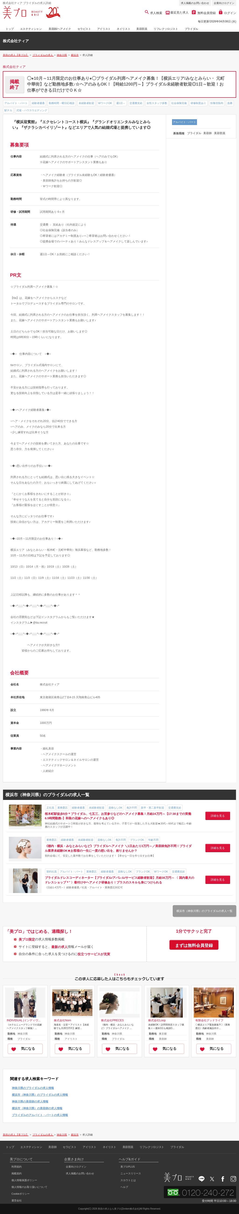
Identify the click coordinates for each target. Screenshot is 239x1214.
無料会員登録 (204, 13)
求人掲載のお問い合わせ (195, 3)
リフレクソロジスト (166, 29)
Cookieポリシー (20, 1193)
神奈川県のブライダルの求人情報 (33, 1088)
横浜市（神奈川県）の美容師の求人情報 (37, 1108)
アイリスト (104, 29)
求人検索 (153, 13)
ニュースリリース (130, 1173)
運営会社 (16, 1200)
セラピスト (84, 29)
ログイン (227, 13)
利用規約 (16, 1166)
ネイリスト (123, 29)
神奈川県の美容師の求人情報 (30, 1101)
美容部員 (141, 29)
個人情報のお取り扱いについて (29, 1187)
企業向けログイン (224, 3)
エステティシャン (31, 29)
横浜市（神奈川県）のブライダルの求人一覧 (204, 911)
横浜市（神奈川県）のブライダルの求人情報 (40, 1094)
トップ (10, 29)
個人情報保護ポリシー (24, 1180)
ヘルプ (124, 1187)
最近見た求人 (179, 12)
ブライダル (191, 29)
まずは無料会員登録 (194, 945)
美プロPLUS (127, 1166)
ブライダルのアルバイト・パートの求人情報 (40, 1115)
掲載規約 (16, 1173)
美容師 (52, 1147)
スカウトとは (128, 1180)
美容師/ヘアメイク (60, 29)
